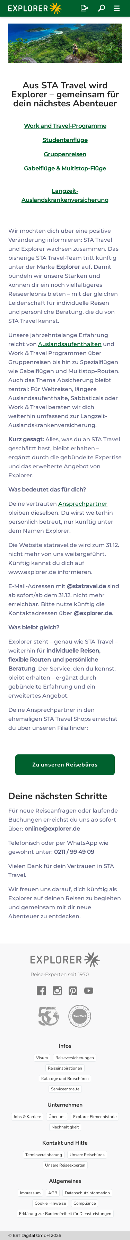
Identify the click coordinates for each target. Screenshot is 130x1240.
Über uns (57, 1116)
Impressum (30, 1193)
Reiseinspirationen (65, 1068)
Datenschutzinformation (87, 1193)
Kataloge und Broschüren (65, 1078)
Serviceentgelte (65, 1089)
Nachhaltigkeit (65, 1127)
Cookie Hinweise (50, 1203)
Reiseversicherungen (74, 1058)
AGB (52, 1193)
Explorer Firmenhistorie (94, 1116)
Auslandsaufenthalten (70, 344)
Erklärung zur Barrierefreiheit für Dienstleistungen (65, 1213)
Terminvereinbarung (43, 1155)
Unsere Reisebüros (87, 1155)
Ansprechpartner (82, 504)
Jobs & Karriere (27, 1116)
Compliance (84, 1203)
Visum (42, 1058)
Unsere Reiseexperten (65, 1165)
